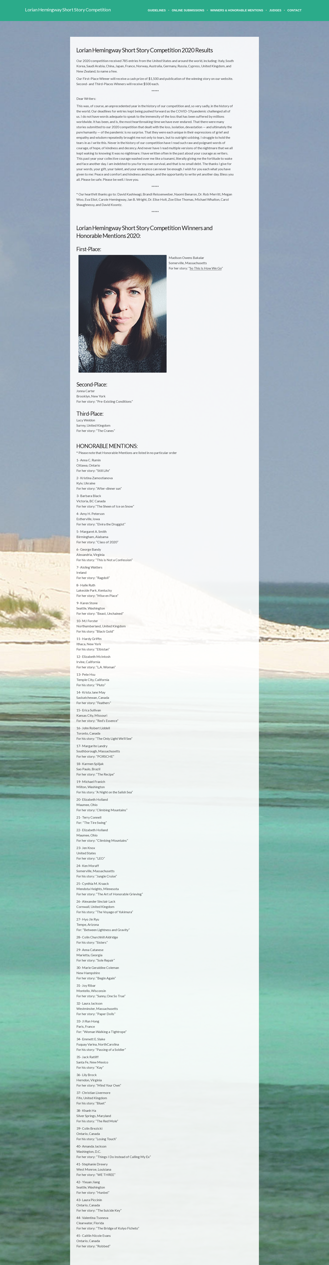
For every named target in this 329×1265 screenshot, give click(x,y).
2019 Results (231, 107)
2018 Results (231, 113)
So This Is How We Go (165, 297)
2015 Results (231, 132)
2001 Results (231, 214)
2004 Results (231, 195)
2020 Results (231, 100)
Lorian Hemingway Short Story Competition (68, 9)
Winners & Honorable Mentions (236, 10)
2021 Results (231, 94)
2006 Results (231, 182)
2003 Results (231, 201)
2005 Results (231, 189)
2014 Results (231, 138)
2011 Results (231, 151)
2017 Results (231, 119)
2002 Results (231, 208)
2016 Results (231, 126)
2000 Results (231, 220)
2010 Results (231, 157)
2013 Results (231, 144)
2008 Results (231, 170)
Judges (275, 10)
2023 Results (231, 88)
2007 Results (231, 176)
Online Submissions (188, 10)
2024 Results (231, 81)
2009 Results (231, 163)
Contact (294, 10)
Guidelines (157, 10)
